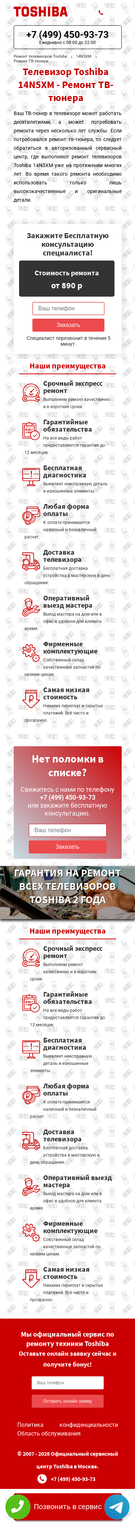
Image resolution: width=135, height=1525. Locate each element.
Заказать (68, 325)
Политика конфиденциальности (67, 1424)
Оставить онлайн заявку (67, 1401)
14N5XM (83, 56)
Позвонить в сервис (68, 1506)
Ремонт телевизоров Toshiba (40, 56)
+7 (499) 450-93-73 (67, 34)
